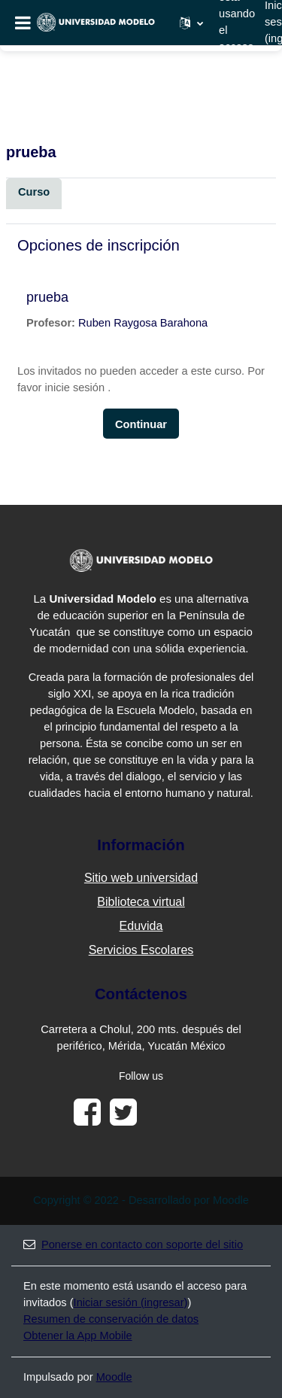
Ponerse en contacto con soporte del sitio (133, 1244)
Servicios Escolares (141, 950)
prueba (47, 297)
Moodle (114, 1377)
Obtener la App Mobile (77, 1336)
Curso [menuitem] (34, 192)
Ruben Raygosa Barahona (143, 323)
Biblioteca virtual (141, 901)
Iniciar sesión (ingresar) (131, 1302)
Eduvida (141, 925)
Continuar (141, 424)
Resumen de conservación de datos (111, 1319)
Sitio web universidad (141, 877)
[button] (191, 22)
